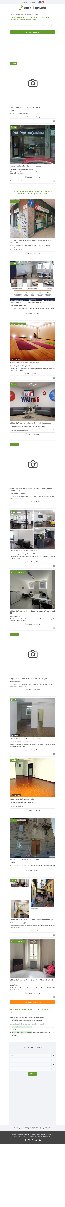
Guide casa (22, 1129)
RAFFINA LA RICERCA (32, 32)
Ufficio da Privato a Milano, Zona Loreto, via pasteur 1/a (31, 920)
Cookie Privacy (32, 1136)
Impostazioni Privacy (44, 1136)
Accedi (24, 2)
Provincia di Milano (20, 14)
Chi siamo (17, 1127)
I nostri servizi (49, 1127)
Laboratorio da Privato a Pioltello (23, 799)
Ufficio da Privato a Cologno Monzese (25, 107)
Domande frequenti (34, 1129)
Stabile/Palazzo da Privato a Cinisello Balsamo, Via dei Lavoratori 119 (31, 490)
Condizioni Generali (47, 1134)
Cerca (32, 1074)
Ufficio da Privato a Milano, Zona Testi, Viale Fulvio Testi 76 (31, 981)
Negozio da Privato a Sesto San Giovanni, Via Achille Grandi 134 (30, 241)
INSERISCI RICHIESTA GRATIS (32, 1002)
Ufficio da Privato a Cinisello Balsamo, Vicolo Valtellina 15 (32, 303)
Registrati (33, 2)
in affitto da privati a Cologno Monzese (27, 1020)
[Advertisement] (32, 48)
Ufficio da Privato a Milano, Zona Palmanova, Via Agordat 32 (32, 612)
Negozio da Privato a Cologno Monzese (25, 166)
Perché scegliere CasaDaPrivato (32, 1127)
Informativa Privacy (20, 1136)
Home (12, 14)
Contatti (45, 1129)
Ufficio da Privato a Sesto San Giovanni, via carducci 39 (32, 423)
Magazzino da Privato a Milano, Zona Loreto (27, 859)
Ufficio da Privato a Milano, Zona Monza (25, 739)
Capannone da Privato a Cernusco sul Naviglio (28, 679)
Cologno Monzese (32, 14)
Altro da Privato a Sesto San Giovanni (24, 363)
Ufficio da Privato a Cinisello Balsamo (24, 551)
